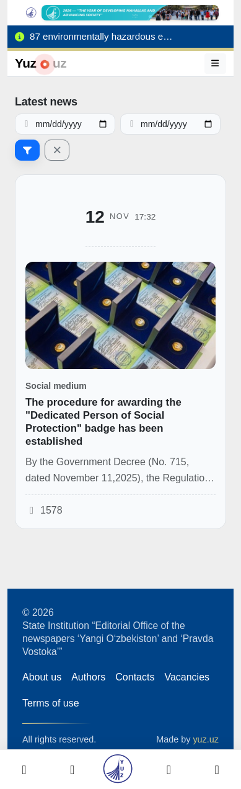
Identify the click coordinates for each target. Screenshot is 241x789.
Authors (88, 677)
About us (41, 677)
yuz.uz (206, 739)
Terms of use (50, 703)
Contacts (134, 677)
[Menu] (215, 63)
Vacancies (186, 677)
